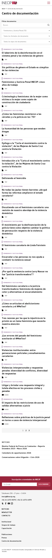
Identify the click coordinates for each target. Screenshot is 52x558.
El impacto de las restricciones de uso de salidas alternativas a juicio (23, 404)
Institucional (6, 522)
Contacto (6, 516)
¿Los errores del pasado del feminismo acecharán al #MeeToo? (22, 337)
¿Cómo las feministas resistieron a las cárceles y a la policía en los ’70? (21, 115)
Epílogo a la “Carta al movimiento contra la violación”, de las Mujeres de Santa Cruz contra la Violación (24, 146)
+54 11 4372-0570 (9, 500)
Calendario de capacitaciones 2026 (16, 453)
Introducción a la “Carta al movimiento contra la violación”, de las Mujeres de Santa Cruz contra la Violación (26, 163)
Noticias (5, 509)
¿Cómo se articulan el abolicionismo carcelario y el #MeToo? (20, 305)
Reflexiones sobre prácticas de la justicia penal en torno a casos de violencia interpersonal (26, 419)
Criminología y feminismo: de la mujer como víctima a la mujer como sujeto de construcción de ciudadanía (25, 99)
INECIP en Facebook (6, 504)
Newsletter (7, 512)
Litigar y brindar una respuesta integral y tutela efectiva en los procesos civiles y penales (23, 388)
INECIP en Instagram (12, 504)
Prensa (4, 538)
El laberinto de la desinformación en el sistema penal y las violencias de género (22, 54)
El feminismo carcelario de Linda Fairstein (24, 245)
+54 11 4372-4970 (24, 500)
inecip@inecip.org (8, 496)
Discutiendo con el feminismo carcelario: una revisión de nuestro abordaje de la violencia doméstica (25, 210)
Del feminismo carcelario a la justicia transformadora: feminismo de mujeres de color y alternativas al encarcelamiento (24, 289)
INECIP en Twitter (3, 504)
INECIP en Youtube (9, 504)
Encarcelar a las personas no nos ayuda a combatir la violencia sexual (23, 258)
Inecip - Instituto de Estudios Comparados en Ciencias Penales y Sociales (9, 2)
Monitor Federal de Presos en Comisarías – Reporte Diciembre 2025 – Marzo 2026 (23, 447)
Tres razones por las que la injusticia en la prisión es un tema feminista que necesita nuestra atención (23, 321)
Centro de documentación (11, 541)
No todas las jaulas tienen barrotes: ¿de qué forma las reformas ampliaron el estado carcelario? (24, 192)
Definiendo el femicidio (14, 178)
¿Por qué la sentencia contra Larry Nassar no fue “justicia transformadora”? (25, 273)
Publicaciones (7, 534)
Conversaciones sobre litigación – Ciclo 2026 (20, 457)
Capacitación (7, 528)
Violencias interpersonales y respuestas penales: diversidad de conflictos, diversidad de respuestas (25, 370)
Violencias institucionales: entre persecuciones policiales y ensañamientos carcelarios (23, 353)
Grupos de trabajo (8, 525)
